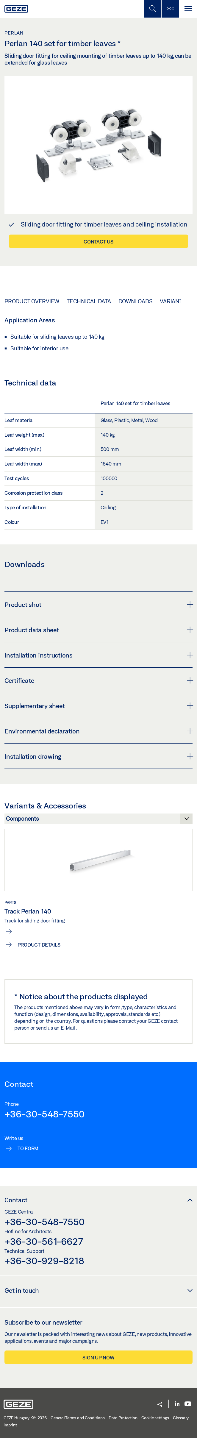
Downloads (135, 301)
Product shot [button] (98, 604)
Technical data (89, 301)
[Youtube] (187, 1404)
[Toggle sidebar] (170, 9)
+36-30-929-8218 (44, 1260)
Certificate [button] (98, 680)
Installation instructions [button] (98, 655)
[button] (159, 1404)
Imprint (10, 1425)
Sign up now (98, 1357)
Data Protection (123, 1417)
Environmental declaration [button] (98, 731)
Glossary (181, 1417)
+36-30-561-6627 (43, 1241)
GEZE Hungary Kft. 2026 (25, 1417)
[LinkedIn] (177, 1404)
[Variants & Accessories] (98, 820)
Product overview (31, 301)
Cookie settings (155, 1417)
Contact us (98, 241)
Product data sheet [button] (98, 629)
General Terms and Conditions (77, 1417)
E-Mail (68, 1028)
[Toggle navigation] (188, 9)
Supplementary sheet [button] (98, 705)
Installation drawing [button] (98, 756)
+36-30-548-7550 (44, 1113)
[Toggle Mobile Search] (152, 9)
